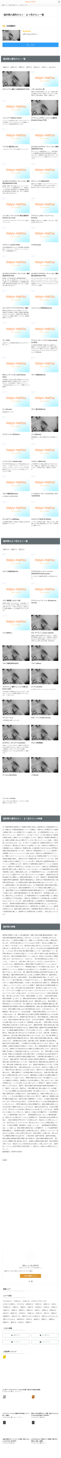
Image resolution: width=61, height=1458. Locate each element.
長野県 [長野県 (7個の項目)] (28, 1322)
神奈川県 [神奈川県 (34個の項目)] (20, 1319)
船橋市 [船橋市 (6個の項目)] (6, 1322)
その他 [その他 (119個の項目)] (26, 1301)
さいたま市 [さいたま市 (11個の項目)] (7, 1301)
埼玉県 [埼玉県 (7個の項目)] (54, 1307)
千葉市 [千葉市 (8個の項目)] (15, 1307)
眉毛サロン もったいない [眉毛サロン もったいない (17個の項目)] (50, 1316)
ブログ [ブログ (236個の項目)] (20, 1304)
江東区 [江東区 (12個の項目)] (31, 1313)
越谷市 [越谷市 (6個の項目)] (13, 1322)
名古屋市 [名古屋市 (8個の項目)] (38, 1307)
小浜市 (44, 67)
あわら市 (52, 67)
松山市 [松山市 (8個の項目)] (6, 1313)
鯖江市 (37, 67)
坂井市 (29, 67)
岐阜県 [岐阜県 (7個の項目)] (21, 1310)
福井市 (14, 67)
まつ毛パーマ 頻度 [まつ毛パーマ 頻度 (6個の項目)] (9, 1304)
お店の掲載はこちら (30, 1276)
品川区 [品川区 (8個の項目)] (46, 1307)
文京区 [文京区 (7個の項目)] (37, 1310)
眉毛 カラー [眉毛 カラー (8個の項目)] (16, 1316)
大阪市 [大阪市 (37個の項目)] (6, 1310)
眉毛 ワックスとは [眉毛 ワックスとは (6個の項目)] (9, 1319)
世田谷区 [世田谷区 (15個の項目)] (29, 1304)
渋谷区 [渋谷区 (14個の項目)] (39, 1313)
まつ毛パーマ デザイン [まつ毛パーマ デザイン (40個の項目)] (38, 1301)
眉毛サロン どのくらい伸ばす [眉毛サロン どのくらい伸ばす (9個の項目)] (31, 1316)
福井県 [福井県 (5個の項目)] (36, 1319)
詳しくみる (30, 44)
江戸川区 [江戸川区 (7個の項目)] (22, 1313)
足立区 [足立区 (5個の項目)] (21, 1322)
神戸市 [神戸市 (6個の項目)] (29, 1319)
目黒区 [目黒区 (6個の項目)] (54, 1313)
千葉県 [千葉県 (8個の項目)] (23, 1307)
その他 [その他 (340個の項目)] (17, 1301)
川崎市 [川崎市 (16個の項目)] (29, 1310)
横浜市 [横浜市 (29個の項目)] (14, 1313)
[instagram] (32, 1281)
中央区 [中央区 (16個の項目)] (38, 1304)
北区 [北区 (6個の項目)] (54, 1304)
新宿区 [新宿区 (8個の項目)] (45, 1310)
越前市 (6, 67)
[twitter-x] (29, 1281)
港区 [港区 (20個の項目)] (46, 1313)
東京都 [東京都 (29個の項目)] (53, 1310)
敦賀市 (21, 67)
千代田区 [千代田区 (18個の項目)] (7, 1307)
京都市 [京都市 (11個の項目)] (46, 1304)
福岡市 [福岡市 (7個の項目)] (44, 1319)
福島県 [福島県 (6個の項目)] (52, 1319)
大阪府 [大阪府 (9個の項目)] (14, 1310)
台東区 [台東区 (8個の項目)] (30, 1307)
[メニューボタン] (59, 2)
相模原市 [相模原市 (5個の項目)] (6, 1316)
